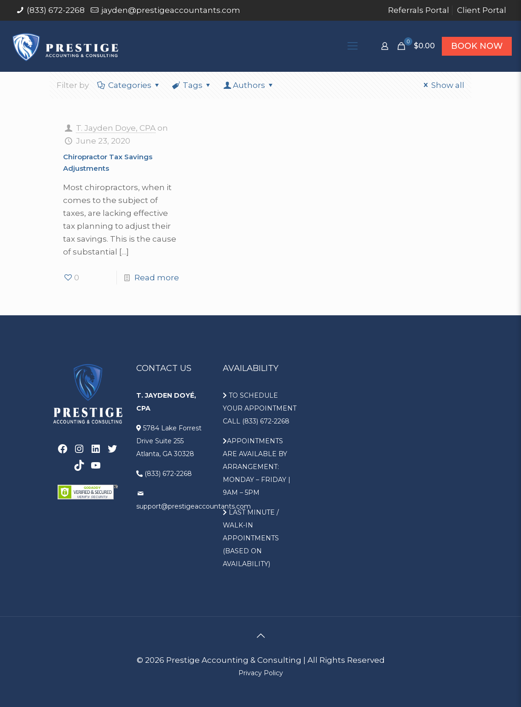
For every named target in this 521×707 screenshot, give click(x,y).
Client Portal (481, 10)
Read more (156, 277)
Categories (129, 85)
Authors (249, 85)
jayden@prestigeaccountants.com (170, 10)
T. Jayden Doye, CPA (116, 128)
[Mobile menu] (352, 46)
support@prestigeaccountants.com (193, 506)
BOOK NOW (477, 46)
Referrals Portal (418, 10)
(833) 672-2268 (56, 10)
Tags (192, 85)
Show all (442, 85)
